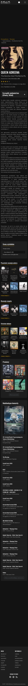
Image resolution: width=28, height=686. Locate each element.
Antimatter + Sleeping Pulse (10, 529)
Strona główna (4, 39)
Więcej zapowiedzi (14, 394)
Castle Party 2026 (7, 463)
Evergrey (8, 376)
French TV (8, 391)
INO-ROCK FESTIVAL (8, 521)
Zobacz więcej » (5, 356)
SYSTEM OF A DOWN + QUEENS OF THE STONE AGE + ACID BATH (12, 491)
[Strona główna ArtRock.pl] (5, 2)
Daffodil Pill (20, 376)
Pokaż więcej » (5, 295)
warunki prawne (18, 658)
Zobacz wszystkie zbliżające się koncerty (14, 577)
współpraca (18, 665)
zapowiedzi (3, 658)
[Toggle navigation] (25, 2)
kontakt (17, 667)
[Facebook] (10, 677)
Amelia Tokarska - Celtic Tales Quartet (13, 535)
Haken (4, 573)
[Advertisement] (14, 20)
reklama (17, 662)
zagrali (2, 662)
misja (16, 656)
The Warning (6, 457)
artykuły (3, 667)
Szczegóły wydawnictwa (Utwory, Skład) (10, 94)
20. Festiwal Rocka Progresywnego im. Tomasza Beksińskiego (13, 438)
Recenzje (12, 39)
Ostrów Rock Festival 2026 (10, 505)
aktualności (3, 654)
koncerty (3, 656)
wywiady (3, 669)
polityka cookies (19, 660)
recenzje (3, 660)
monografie (3, 665)
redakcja (17, 654)
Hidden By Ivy (19, 391)
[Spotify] (13, 677)
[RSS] (17, 677)
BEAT (4, 470)
